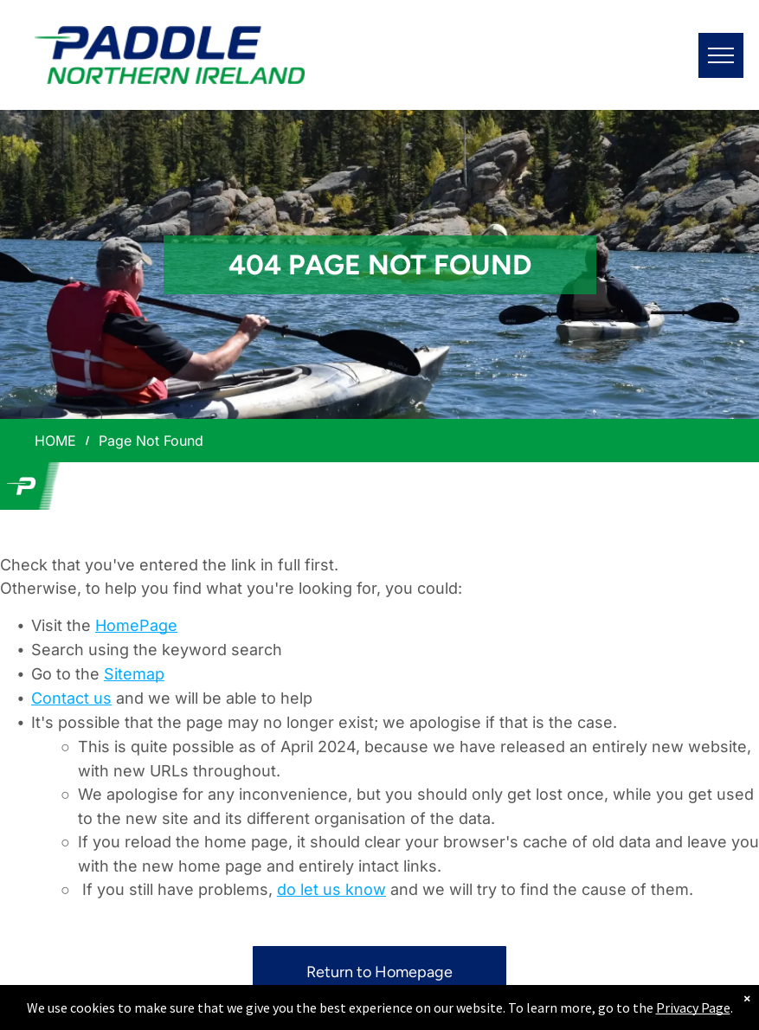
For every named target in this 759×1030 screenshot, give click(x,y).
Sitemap (134, 674)
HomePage (136, 625)
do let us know (331, 889)
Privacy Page (693, 1007)
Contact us (71, 698)
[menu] (720, 55)
